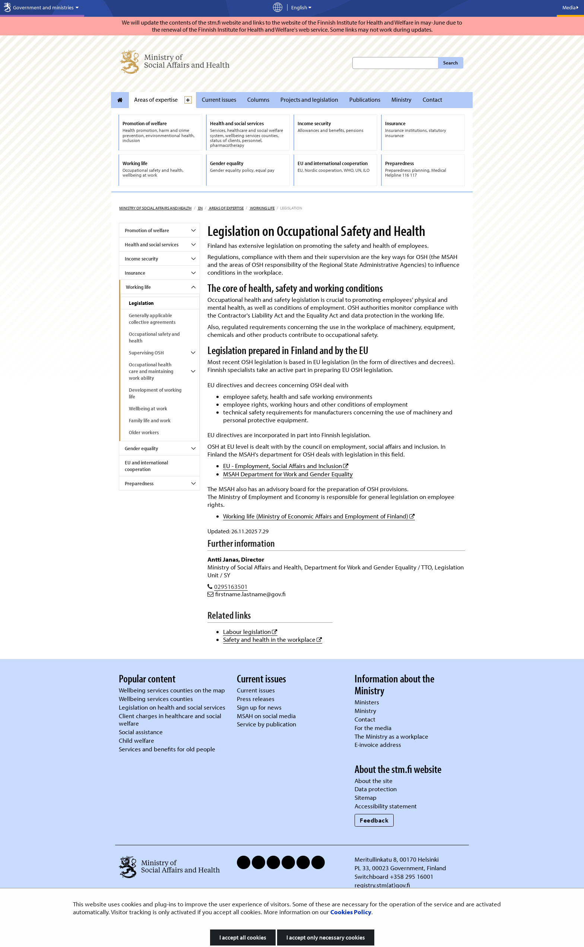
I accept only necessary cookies (325, 937)
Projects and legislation (309, 99)
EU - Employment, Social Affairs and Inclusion (286, 466)
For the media (373, 728)
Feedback (374, 820)
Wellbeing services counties (156, 699)
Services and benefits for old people (167, 749)
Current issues (219, 99)
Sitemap (366, 797)
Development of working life (155, 393)
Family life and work (150, 420)
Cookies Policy (350, 912)
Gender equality (141, 448)
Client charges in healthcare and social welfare (170, 719)
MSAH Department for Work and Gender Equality (288, 474)
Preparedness (139, 483)
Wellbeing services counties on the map (172, 690)
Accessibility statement (386, 806)
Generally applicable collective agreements (152, 318)
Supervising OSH (146, 352)
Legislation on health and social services (172, 707)
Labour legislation (250, 631)
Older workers (144, 432)
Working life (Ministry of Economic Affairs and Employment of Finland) (319, 516)
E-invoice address (378, 744)
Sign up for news (259, 707)
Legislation (141, 303)
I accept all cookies (242, 937)
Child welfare (136, 740)
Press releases (255, 699)
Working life (261, 208)
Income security (141, 258)
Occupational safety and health (154, 337)
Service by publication (266, 724)
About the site (374, 781)
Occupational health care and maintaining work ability (151, 371)
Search (450, 63)
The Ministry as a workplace (391, 736)
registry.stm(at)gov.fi (383, 885)
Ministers (367, 702)
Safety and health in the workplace (272, 639)
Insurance (135, 272)
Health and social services (151, 244)
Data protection (376, 789)
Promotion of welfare (147, 230)
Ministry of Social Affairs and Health (155, 208)
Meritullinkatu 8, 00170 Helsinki (397, 859)
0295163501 (231, 586)
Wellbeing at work (148, 408)
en (200, 208)
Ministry (401, 99)
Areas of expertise (156, 99)
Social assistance (141, 732)
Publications (364, 99)
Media (570, 7)
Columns (258, 99)
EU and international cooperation (146, 466)
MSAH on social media (266, 716)
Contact (432, 99)
